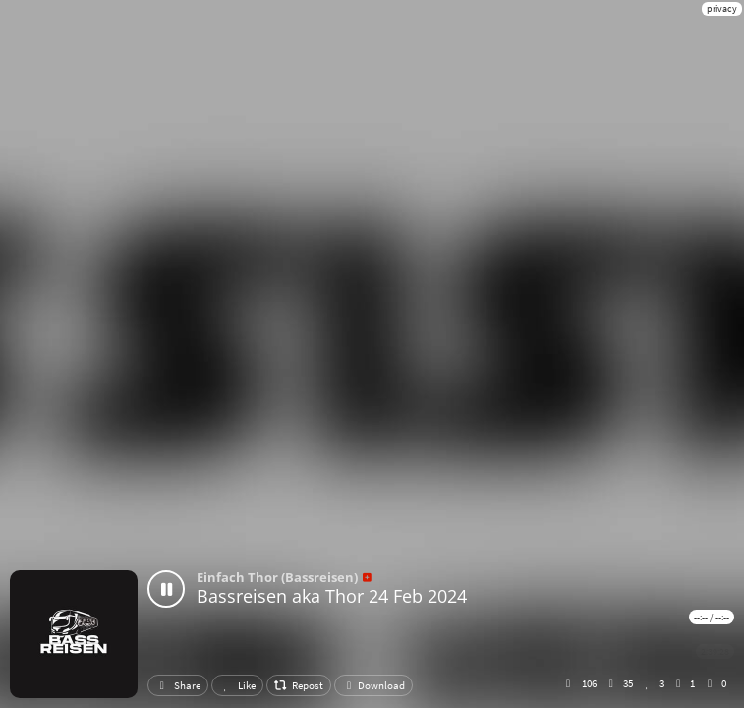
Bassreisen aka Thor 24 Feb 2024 (332, 596)
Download (373, 685)
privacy (722, 8)
